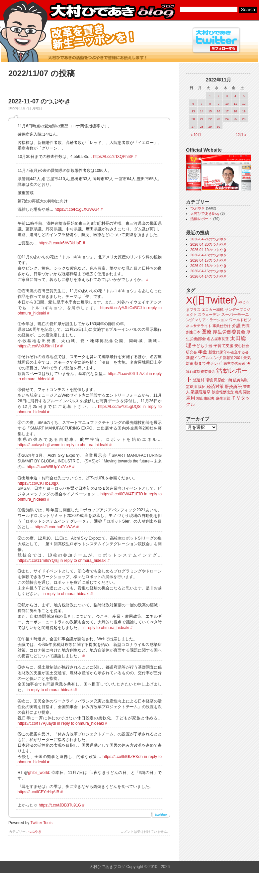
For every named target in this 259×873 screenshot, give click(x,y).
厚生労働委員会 (229, 331)
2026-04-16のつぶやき (208, 266)
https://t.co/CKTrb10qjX (38, 483)
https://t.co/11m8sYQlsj (38, 560)
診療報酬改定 (223, 392)
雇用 (190, 398)
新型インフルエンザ (204, 357)
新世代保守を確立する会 (229, 352)
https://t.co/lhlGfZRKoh (123, 756)
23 (218, 119)
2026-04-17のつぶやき (208, 260)
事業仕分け (222, 326)
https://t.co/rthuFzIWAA (55, 527)
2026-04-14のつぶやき (208, 276)
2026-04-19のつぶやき (208, 250)
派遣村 (198, 380)
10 (226, 103)
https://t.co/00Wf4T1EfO (122, 494)
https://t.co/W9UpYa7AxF (49, 466)
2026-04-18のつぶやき (208, 255)
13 (193, 111)
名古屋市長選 (218, 339)
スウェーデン (209, 314)
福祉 (201, 387)
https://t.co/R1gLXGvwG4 (76, 209)
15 (210, 111)
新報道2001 (232, 358)
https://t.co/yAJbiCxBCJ (121, 308)
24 (226, 119)
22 (210, 119)
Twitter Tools (41, 822)
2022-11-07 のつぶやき (39, 101)
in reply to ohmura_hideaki (84, 444)
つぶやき (35, 831)
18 (235, 111)
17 (226, 111)
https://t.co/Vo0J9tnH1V (38, 346)
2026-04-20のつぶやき (208, 244)
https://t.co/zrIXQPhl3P (113, 156)
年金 (202, 351)
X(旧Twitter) (211, 300)
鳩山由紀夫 (205, 398)
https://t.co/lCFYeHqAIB (38, 792)
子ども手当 (202, 345)
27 (193, 126)
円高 (246, 325)
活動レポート (201, 219)
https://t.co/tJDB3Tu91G (60, 805)
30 (218, 126)
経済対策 (215, 386)
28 (201, 126)
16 (218, 111)
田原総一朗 (223, 380)
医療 (207, 331)
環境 (209, 380)
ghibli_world (38, 772)
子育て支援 (223, 345)
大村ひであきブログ (112, 11)
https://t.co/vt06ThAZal (128, 373)
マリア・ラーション (211, 320)
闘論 (246, 392)
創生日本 (193, 332)
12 (243, 103)
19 (243, 111)
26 (243, 119)
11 (235, 103)
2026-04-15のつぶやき (208, 271)
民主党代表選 (234, 363)
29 (210, 126)
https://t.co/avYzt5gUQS (119, 406)
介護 (236, 325)
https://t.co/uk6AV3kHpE (60, 243)
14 (201, 111)
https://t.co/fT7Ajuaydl (37, 723)
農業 (238, 392)
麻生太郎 (223, 398)
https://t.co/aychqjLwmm (39, 444)
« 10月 (196, 135)
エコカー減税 (212, 310)
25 (235, 119)
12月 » (241, 135)
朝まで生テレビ (208, 363)
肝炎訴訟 (233, 386)
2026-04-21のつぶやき (208, 239)
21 (201, 119)
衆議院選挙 (201, 392)
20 (193, 119)
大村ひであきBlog (204, 213)
